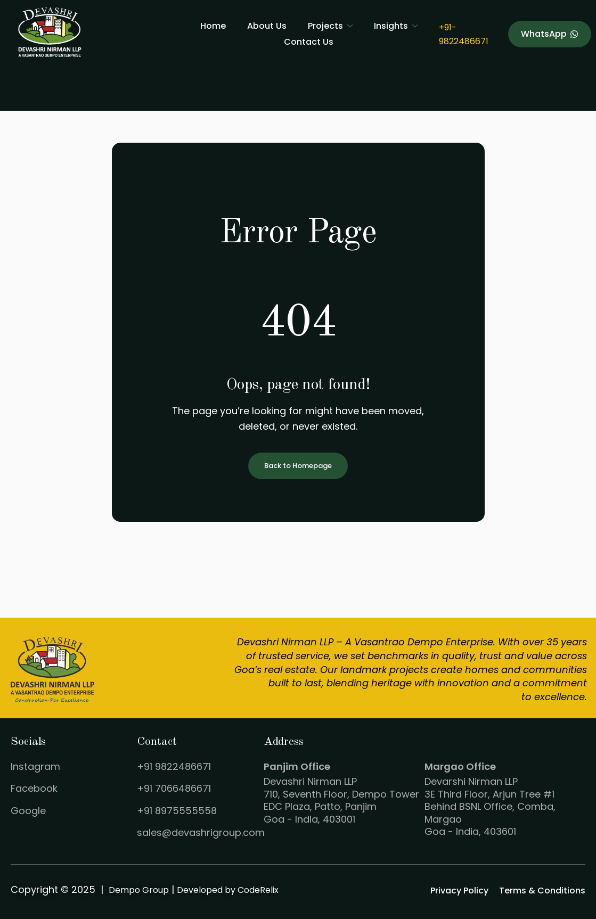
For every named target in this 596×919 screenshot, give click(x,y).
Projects (330, 26)
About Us (267, 26)
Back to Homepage (298, 466)
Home (213, 26)
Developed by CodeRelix (228, 890)
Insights (396, 26)
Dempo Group (139, 890)
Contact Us (308, 42)
